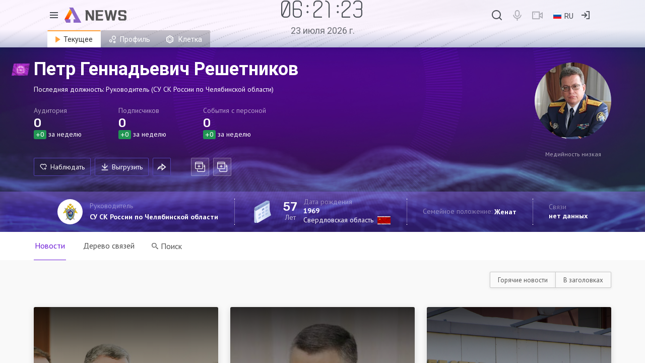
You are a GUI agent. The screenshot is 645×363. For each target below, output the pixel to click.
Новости (50, 245)
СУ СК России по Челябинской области (154, 216)
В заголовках (583, 280)
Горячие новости (523, 280)
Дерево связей (109, 245)
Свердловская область (338, 219)
